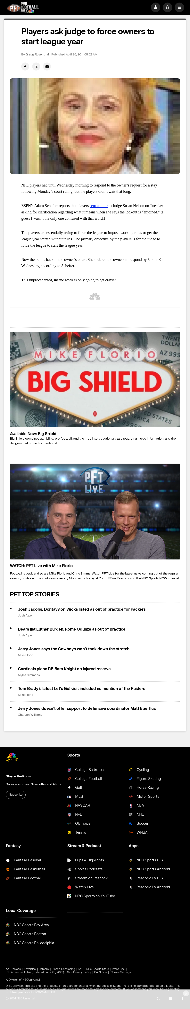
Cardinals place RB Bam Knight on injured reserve (64, 668)
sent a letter (99, 205)
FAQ (80, 969)
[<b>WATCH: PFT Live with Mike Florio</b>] (95, 511)
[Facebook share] (25, 66)
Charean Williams (30, 715)
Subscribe (16, 795)
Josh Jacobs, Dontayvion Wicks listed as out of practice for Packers (81, 609)
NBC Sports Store (97, 969)
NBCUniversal (31, 979)
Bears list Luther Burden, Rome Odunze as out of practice (71, 629)
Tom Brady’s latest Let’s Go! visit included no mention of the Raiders (81, 688)
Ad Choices (13, 969)
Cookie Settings (121, 972)
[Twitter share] (36, 66)
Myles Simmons (29, 675)
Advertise (30, 969)
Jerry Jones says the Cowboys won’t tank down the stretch (73, 649)
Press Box (118, 969)
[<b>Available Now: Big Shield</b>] (95, 379)
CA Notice (100, 972)
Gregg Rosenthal (37, 54)
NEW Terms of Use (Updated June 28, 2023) (35, 972)
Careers (44, 969)
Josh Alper (25, 615)
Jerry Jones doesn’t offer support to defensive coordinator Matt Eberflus (87, 708)
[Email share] (47, 66)
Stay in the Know (18, 776)
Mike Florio (25, 655)
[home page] (22, 7)
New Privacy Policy (79, 972)
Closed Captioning (63, 969)
